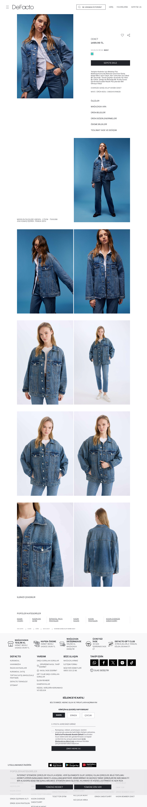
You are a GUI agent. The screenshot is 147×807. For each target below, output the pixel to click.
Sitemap (14, 685)
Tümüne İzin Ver (93, 787)
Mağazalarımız (71, 661)
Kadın (59, 715)
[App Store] (55, 764)
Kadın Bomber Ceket (125, 796)
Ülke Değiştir (101, 670)
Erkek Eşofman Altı (19, 799)
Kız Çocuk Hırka (80, 800)
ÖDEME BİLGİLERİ (99, 124)
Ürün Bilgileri (98, 112)
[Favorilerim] (122, 7)
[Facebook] (104, 662)
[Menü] (7, 7)
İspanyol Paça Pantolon (56, 620)
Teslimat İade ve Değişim (104, 130)
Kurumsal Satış (17, 672)
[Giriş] (111, 7)
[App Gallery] (89, 764)
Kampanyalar (43, 684)
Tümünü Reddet (54, 787)
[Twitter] (113, 662)
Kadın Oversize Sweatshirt (113, 620)
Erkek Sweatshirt (103, 796)
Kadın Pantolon (92, 620)
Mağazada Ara (98, 106)
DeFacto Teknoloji (18, 681)
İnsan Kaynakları (18, 668)
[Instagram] (122, 662)
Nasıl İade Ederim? (47, 670)
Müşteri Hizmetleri (72, 668)
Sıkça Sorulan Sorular (48, 661)
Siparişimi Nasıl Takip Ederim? (48, 665)
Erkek (73, 715)
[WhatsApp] (94, 662)
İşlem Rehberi (43, 680)
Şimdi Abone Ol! (73, 748)
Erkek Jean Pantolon (20, 803)
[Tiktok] (132, 662)
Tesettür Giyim (59, 796)
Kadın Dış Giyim (36, 620)
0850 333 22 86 (70, 670)
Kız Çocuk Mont (80, 795)
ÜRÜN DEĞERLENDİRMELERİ (104, 118)
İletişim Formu (70, 664)
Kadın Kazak (76, 620)
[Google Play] (72, 764)
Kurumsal (15, 661)
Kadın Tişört (20, 620)
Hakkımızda (15, 664)
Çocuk (88, 715)
